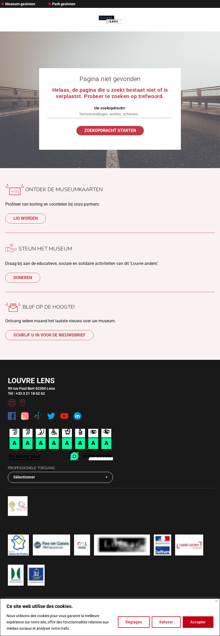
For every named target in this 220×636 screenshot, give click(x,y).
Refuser (166, 622)
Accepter (198, 622)
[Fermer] (216, 601)
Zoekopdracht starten (110, 130)
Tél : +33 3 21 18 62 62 (26, 393)
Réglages (133, 622)
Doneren (22, 277)
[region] (110, 617)
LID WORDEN (25, 218)
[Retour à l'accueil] (110, 19)
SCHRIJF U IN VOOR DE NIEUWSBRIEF (49, 335)
